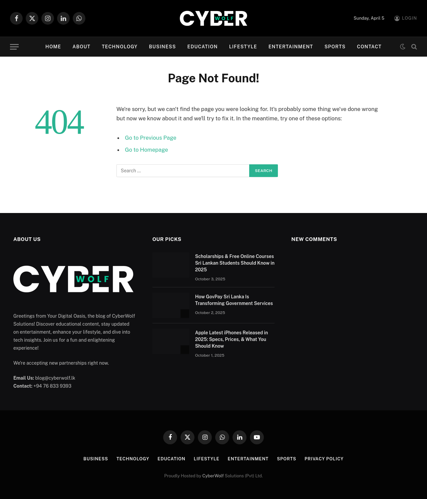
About (81, 46)
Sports (335, 46)
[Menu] (14, 46)
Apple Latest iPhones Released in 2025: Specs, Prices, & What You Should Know (231, 339)
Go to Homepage (146, 149)
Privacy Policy (324, 458)
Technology (119, 46)
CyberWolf (213, 475)
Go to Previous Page (150, 137)
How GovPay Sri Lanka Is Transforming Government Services (234, 300)
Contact (369, 46)
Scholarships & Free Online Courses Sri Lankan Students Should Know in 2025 (235, 263)
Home (53, 46)
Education (202, 46)
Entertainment (291, 46)
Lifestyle (243, 46)
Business (162, 46)
